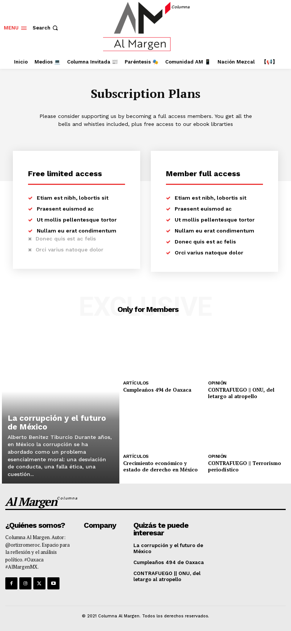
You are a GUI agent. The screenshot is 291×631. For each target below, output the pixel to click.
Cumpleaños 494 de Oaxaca (157, 389)
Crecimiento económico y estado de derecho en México (159, 466)
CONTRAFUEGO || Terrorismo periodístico (244, 466)
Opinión (217, 383)
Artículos (135, 383)
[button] (46, 27)
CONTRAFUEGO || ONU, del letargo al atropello (241, 393)
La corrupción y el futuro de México (60, 423)
